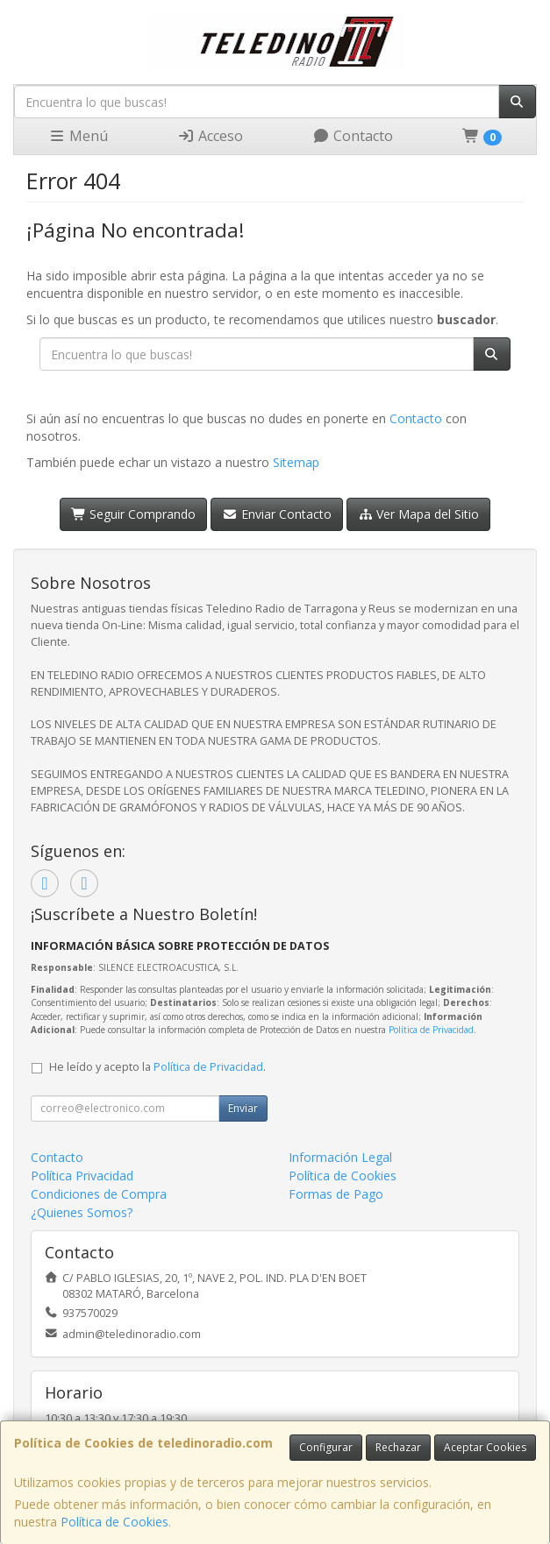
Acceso (210, 135)
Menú (78, 135)
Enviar (243, 1108)
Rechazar (398, 1447)
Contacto (352, 135)
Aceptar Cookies (485, 1447)
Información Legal (340, 1157)
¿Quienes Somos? (81, 1212)
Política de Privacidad (431, 1029)
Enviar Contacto (277, 514)
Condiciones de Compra (99, 1194)
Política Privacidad (82, 1175)
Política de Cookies (114, 1521)
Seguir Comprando (133, 514)
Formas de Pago (336, 1194)
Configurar (326, 1447)
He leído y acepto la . (157, 1066)
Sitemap (296, 462)
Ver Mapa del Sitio (419, 514)
